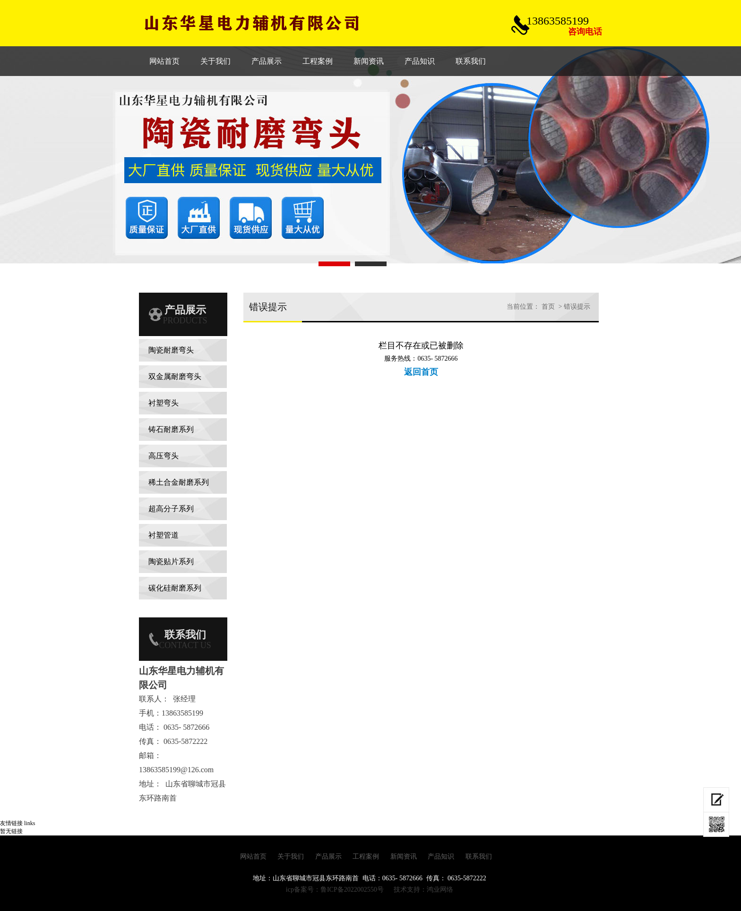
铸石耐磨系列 (171, 429)
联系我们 (478, 856)
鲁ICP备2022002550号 (352, 889)
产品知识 (441, 856)
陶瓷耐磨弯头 (171, 350)
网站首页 (253, 856)
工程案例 (366, 856)
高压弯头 (163, 456)
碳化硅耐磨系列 (174, 588)
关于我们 (290, 856)
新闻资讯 (403, 856)
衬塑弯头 (163, 403)
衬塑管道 (163, 535)
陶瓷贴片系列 (171, 561)
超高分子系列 (171, 509)
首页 (548, 306)
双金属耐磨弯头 (174, 376)
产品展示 (328, 856)
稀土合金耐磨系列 (178, 482)
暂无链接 (11, 831)
